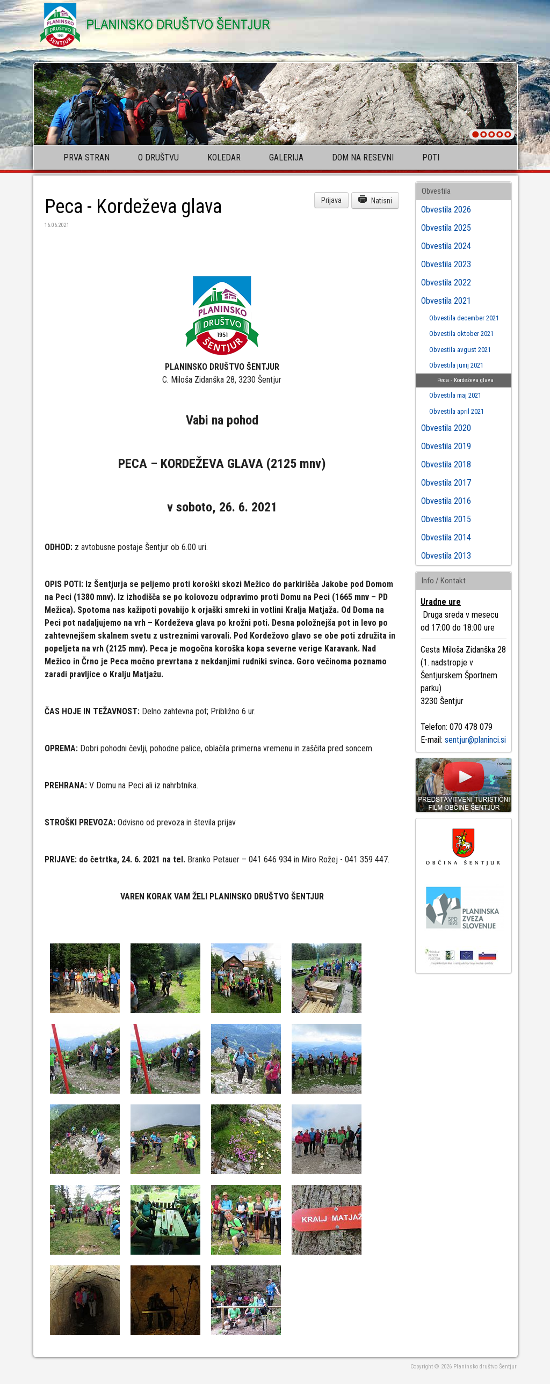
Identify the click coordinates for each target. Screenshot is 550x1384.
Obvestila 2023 (446, 264)
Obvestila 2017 (446, 483)
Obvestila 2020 (446, 428)
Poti (430, 157)
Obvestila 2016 (446, 501)
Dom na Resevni (363, 157)
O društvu (158, 157)
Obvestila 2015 (446, 519)
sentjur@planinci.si (475, 740)
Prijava (331, 200)
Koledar (224, 157)
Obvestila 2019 (446, 446)
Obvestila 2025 (446, 228)
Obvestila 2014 (446, 537)
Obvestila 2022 (446, 282)
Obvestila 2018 (446, 464)
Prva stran (86, 157)
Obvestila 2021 (446, 301)
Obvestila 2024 (446, 246)
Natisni (375, 200)
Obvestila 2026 (446, 209)
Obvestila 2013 (446, 556)
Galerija (286, 157)
